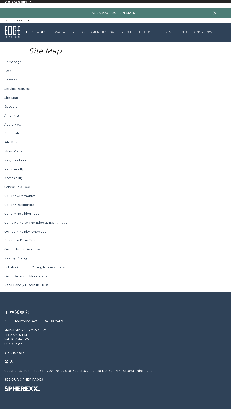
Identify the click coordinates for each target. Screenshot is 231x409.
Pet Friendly (14, 169)
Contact (10, 80)
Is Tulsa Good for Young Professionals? (35, 267)
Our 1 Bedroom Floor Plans (25, 276)
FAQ (7, 71)
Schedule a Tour (17, 187)
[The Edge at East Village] (14, 32)
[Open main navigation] (219, 32)
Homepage (13, 62)
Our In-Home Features (22, 249)
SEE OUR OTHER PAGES (23, 379)
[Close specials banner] (215, 13)
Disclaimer (88, 370)
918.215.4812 (35, 32)
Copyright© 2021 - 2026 (23, 370)
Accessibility (13, 178)
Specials (10, 106)
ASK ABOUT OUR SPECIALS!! (114, 13)
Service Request (17, 89)
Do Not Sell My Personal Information (125, 370)
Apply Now (12, 124)
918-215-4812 (14, 352)
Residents (12, 133)
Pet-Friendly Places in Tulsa (26, 285)
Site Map (11, 98)
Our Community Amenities (25, 231)
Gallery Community (19, 196)
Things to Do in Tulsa (21, 240)
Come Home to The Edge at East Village (35, 222)
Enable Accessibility (17, 1)
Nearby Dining (15, 258)
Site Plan (11, 142)
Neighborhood (15, 160)
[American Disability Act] (12, 361)
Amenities (12, 115)
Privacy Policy (53, 370)
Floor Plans (13, 151)
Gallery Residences (19, 205)
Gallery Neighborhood (22, 213)
